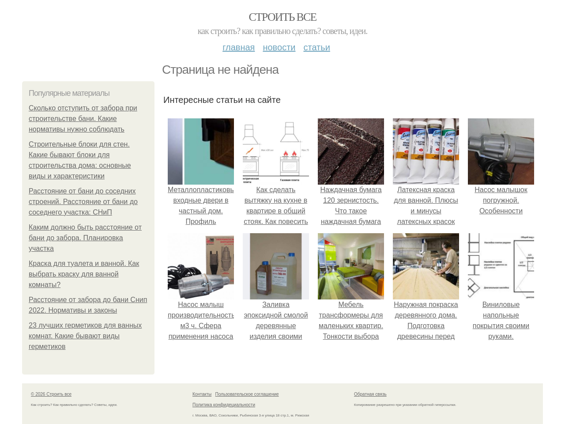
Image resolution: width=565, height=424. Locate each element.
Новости (279, 47)
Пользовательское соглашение (247, 394)
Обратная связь (370, 394)
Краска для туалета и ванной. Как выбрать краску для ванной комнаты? (84, 274)
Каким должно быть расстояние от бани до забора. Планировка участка (85, 237)
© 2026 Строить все (51, 394)
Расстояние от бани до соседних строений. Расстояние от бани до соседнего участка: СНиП (83, 201)
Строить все (282, 17)
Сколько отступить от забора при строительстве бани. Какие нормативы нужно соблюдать (83, 118)
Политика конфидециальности (223, 404)
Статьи (316, 47)
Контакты (201, 394)
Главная (238, 47)
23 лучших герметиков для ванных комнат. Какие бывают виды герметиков (85, 336)
